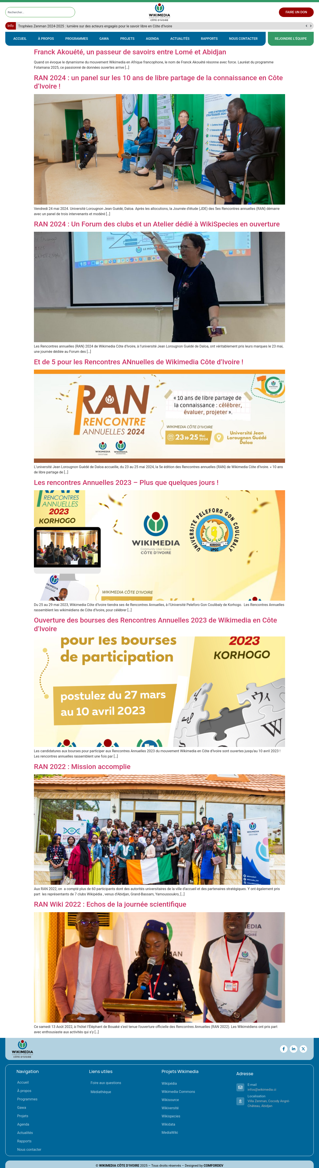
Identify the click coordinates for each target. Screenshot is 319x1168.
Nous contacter (243, 39)
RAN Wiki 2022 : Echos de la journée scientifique (110, 904)
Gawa (104, 39)
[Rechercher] (72, 12)
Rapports (209, 39)
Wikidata (168, 1124)
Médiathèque (101, 1092)
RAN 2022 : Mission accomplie (82, 766)
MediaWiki (170, 1132)
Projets (127, 39)
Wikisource (170, 1100)
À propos (46, 39)
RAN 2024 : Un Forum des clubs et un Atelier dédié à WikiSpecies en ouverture (158, 224)
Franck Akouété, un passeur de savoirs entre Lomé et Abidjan (130, 52)
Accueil (20, 39)
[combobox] (36, 12)
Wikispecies (171, 1116)
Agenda (152, 39)
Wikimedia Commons (178, 1092)
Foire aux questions (106, 1083)
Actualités (179, 39)
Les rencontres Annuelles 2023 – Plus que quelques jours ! (126, 482)
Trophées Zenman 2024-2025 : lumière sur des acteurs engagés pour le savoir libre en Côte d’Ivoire (95, 26)
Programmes (76, 39)
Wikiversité (170, 1108)
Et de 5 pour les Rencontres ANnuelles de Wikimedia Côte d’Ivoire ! (138, 362)
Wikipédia (169, 1083)
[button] (311, 26)
